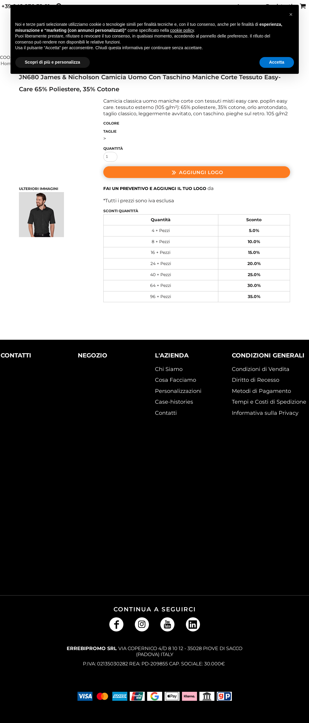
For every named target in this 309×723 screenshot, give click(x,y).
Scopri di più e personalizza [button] (52, 62)
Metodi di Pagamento (261, 391)
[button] (25, 392)
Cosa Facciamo (175, 380)
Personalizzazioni (178, 391)
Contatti (166, 413)
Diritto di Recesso (255, 380)
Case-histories (174, 402)
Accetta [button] (276, 62)
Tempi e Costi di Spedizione (269, 402)
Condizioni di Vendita (260, 369)
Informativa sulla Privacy (265, 413)
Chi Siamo (169, 369)
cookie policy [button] (182, 30)
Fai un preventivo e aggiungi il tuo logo (154, 188)
